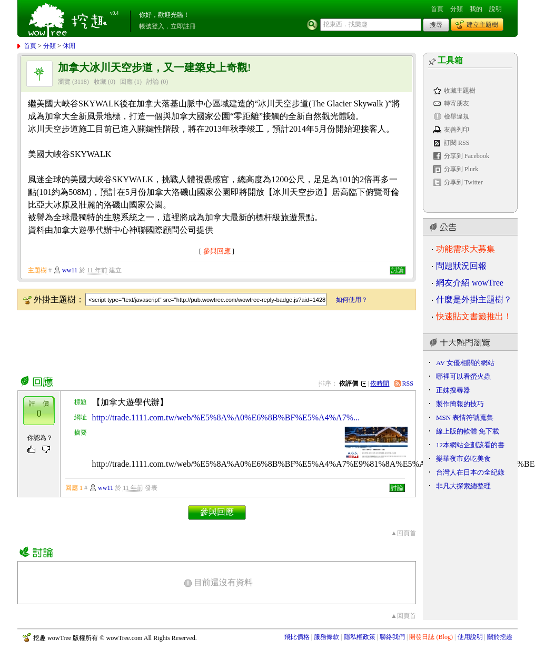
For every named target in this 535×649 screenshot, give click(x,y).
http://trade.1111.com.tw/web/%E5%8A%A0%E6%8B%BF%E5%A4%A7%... (226, 417)
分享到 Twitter (463, 182)
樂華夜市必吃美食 (463, 459)
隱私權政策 (359, 637)
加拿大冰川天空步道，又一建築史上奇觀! (154, 67)
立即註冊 (183, 26)
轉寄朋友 (456, 103)
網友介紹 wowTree (469, 282)
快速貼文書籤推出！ (474, 316)
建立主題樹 (482, 24)
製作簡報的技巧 (460, 404)
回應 (126, 81)
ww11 (69, 270)
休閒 (69, 46)
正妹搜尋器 (453, 390)
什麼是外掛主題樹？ (474, 299)
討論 (152, 81)
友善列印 (456, 129)
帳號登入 (151, 26)
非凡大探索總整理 (463, 486)
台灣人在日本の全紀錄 (470, 472)
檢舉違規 (456, 116)
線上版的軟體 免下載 (467, 431)
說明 (495, 9)
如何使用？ (352, 299)
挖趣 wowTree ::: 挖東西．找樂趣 (69, 18)
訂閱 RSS (457, 142)
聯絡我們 (392, 637)
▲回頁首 (403, 533)
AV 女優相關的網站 (465, 363)
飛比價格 (297, 637)
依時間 (379, 383)
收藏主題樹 (459, 90)
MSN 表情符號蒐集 (464, 417)
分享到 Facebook (466, 156)
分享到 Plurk (461, 169)
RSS (408, 383)
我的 (476, 9)
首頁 (437, 9)
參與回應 (217, 251)
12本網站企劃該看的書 (470, 445)
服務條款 (326, 637)
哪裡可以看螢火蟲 (463, 376)
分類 (456, 9)
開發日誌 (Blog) (431, 637)
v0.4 (114, 13)
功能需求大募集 (465, 248)
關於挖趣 (499, 637)
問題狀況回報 (461, 265)
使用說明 (470, 637)
